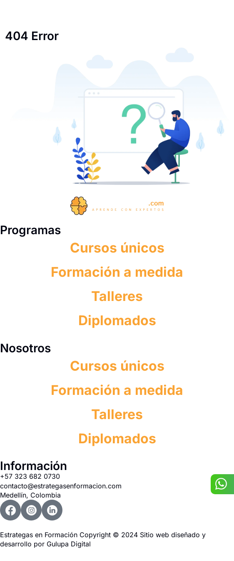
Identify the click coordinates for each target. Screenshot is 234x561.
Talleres (117, 296)
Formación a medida (117, 272)
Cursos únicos (117, 248)
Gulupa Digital (69, 544)
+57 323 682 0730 (30, 476)
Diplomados (117, 320)
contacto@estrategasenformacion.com (61, 486)
